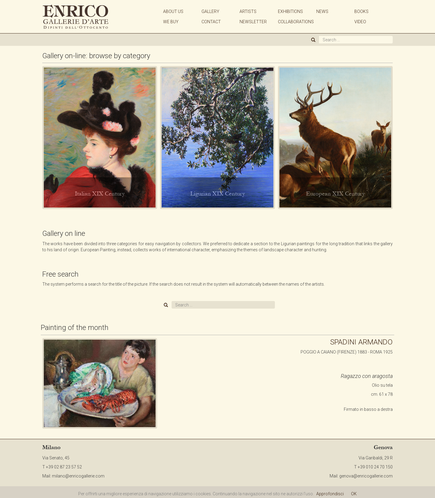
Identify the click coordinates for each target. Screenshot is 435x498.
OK (354, 493)
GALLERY (210, 11)
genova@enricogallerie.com (366, 476)
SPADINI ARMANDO (361, 342)
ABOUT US (173, 11)
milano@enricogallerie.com (78, 476)
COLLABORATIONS (296, 21)
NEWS (322, 11)
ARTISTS (248, 11)
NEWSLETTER (253, 21)
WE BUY (171, 21)
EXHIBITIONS (290, 11)
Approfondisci (330, 493)
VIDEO (360, 21)
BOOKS (361, 11)
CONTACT (211, 21)
